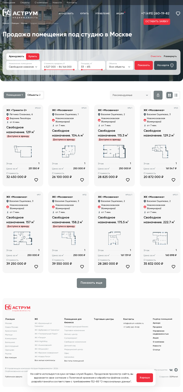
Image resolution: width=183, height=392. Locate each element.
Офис (66, 353)
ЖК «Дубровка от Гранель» (47, 330)
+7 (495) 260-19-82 (155, 13)
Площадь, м (86, 63)
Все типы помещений (74, 361)
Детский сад (70, 346)
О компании (41, 2)
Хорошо (145, 377)
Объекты (25, 2)
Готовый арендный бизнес (76, 327)
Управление (102, 14)
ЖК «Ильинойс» (42, 349)
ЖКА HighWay (41, 341)
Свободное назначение (75, 342)
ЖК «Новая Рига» (42, 356)
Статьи (156, 350)
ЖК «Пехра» (40, 337)
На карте (165, 65)
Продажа (157, 327)
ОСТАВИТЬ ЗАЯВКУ (156, 21)
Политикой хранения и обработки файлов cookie (99, 377)
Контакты (72, 2)
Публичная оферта (13, 377)
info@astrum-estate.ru (133, 323)
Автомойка (69, 357)
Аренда (156, 323)
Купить (84, 14)
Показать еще (91, 283)
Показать (144, 65)
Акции (120, 14)
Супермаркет (70, 338)
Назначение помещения (20, 63)
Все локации (11, 357)
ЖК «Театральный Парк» (46, 334)
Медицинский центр (73, 349)
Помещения (9, 2)
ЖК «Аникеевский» (43, 345)
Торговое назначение (74, 330)
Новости (57, 2)
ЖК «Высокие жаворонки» (46, 353)
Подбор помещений (162, 319)
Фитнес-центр (70, 334)
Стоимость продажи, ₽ (54, 63)
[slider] (45, 69)
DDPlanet (174, 377)
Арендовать (66, 14)
